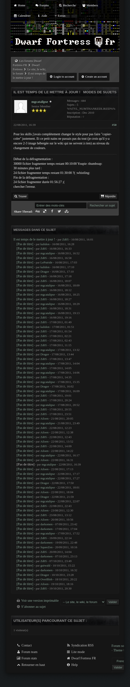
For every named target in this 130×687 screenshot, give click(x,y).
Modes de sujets (100, 92)
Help (72, 665)
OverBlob (46, 579)
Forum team (27, 652)
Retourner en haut (31, 665)
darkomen (46, 524)
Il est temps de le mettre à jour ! (34, 239)
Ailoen (44, 418)
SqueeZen (46, 547)
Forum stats (27, 658)
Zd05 (65, 239)
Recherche (67, 5)
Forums (42, 5)
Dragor (44, 271)
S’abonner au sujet (33, 606)
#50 (114, 125)
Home (19, 5)
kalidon (44, 244)
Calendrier (22, 15)
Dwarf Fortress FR (81, 658)
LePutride (46, 262)
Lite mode (75, 652)
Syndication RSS (80, 645)
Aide (42, 15)
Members (90, 5)
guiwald (45, 565)
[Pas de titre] (25, 244)
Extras (59, 15)
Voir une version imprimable (40, 600)
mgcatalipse (40, 102)
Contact (24, 645)
